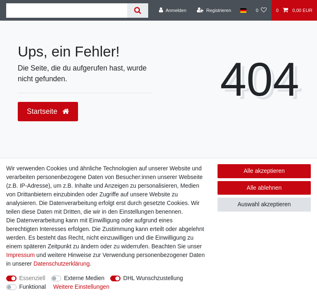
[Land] (243, 10)
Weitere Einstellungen (81, 286)
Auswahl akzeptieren (264, 204)
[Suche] (137, 10)
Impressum (20, 255)
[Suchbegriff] (66, 10)
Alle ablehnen (264, 187)
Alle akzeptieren (264, 170)
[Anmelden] (172, 10)
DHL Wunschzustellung (153, 278)
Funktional (32, 286)
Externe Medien (84, 278)
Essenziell (32, 278)
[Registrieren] (214, 10)
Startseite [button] (48, 111)
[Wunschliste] (261, 10)
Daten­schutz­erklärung (61, 263)
